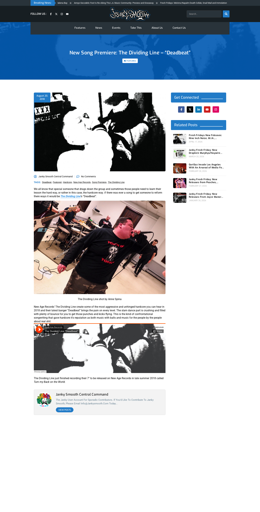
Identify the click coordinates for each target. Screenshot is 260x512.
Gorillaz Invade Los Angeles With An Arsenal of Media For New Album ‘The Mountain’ (206, 166)
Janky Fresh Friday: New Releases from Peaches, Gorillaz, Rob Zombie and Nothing (203, 181)
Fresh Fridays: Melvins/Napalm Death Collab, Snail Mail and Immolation (197, 3)
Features (79, 28)
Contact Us (179, 28)
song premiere (99, 182)
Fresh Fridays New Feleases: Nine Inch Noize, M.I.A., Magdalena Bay (205, 137)
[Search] (226, 13)
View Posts (64, 410)
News (98, 28)
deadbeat (46, 182)
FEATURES (131, 61)
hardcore (67, 182)
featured (57, 182)
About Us (157, 28)
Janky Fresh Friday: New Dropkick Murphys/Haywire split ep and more (204, 152)
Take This (136, 28)
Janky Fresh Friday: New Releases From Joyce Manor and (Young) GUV (205, 196)
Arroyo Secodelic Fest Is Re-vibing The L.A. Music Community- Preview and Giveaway (118, 3)
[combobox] (204, 13)
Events (116, 28)
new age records (82, 182)
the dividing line (116, 182)
